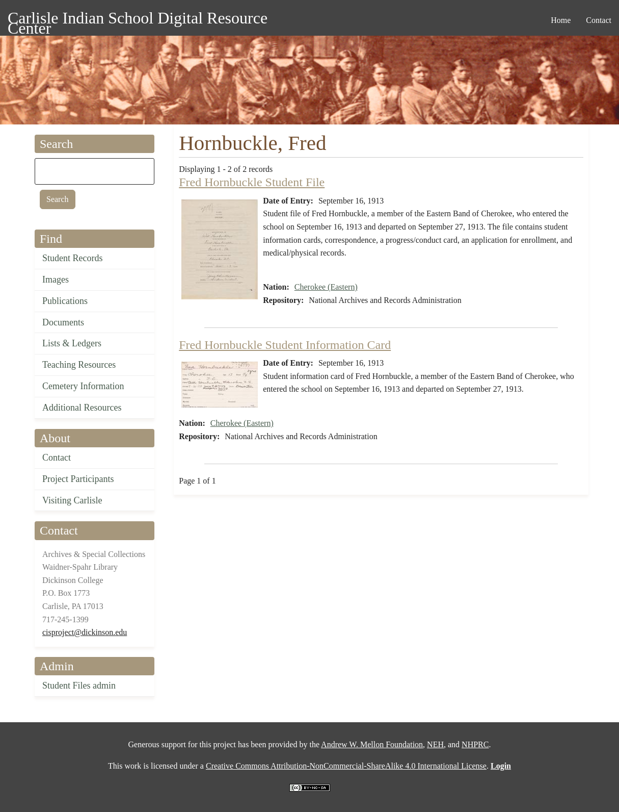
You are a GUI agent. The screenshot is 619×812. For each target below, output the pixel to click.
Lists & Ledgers (71, 343)
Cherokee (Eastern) (326, 287)
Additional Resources (81, 407)
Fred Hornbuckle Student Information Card (285, 344)
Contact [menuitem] (598, 20)
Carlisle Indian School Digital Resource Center (137, 20)
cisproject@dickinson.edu (84, 632)
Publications (65, 301)
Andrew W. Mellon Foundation (372, 744)
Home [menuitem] (561, 20)
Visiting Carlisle (72, 500)
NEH (435, 744)
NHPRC (475, 744)
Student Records (72, 258)
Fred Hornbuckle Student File (252, 182)
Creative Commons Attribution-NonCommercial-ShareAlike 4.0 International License (346, 766)
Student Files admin (79, 685)
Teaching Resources (79, 365)
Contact (56, 457)
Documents (63, 322)
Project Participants (78, 479)
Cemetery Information (83, 386)
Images (55, 279)
